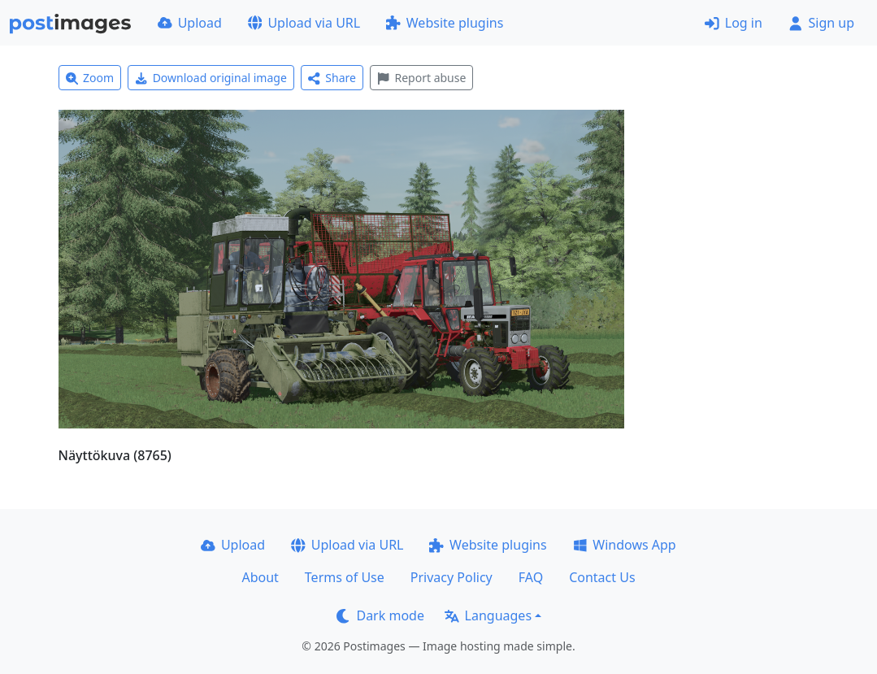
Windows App (624, 545)
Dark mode (380, 615)
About (259, 577)
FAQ (531, 577)
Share (332, 77)
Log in (733, 23)
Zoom (90, 77)
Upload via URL (304, 23)
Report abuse (421, 77)
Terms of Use (344, 577)
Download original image (211, 77)
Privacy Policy (451, 577)
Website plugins (444, 23)
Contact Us (602, 577)
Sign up (821, 23)
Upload (190, 23)
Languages (488, 615)
